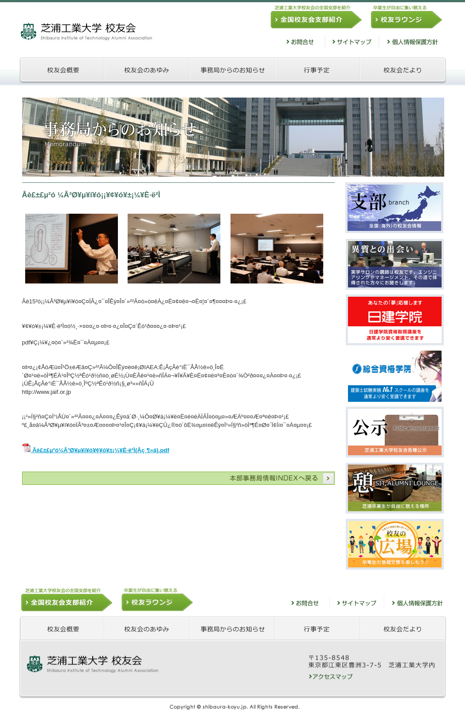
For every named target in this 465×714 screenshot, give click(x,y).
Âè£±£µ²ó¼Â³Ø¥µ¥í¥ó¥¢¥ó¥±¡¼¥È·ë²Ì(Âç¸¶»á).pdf (96, 450)
